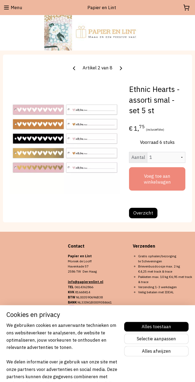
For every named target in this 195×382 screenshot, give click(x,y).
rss (92, 372)
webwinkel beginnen (109, 372)
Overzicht (143, 213)
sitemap (81, 372)
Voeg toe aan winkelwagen (157, 179)
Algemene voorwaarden (20, 332)
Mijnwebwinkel (152, 372)
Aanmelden (84, 345)
